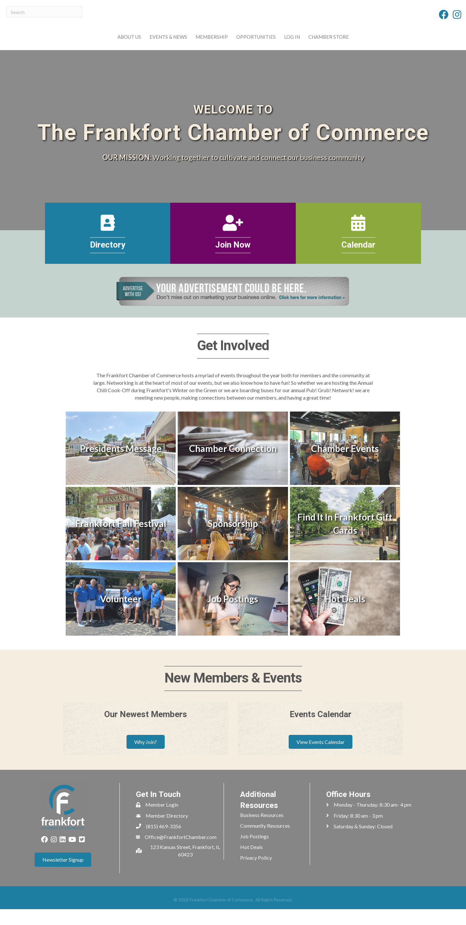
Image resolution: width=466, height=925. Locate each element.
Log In (333, 44)
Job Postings (254, 852)
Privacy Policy (256, 873)
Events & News (126, 44)
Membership (170, 44)
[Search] (44, 11)
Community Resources (265, 841)
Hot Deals (251, 863)
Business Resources (261, 831)
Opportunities (297, 44)
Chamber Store (370, 44)
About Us (87, 44)
